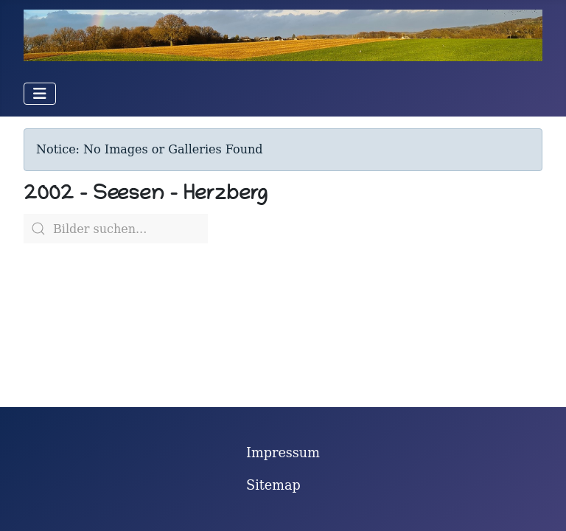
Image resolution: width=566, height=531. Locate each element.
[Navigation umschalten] (40, 94)
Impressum (283, 452)
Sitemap (273, 485)
